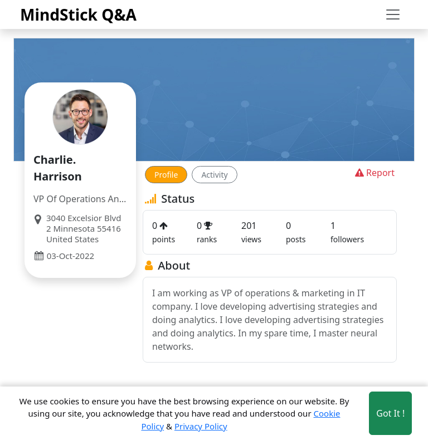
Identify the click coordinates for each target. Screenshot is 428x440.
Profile (166, 174)
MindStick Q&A (78, 14)
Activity (214, 174)
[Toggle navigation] (393, 14)
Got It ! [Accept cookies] (390, 413)
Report (374, 173)
